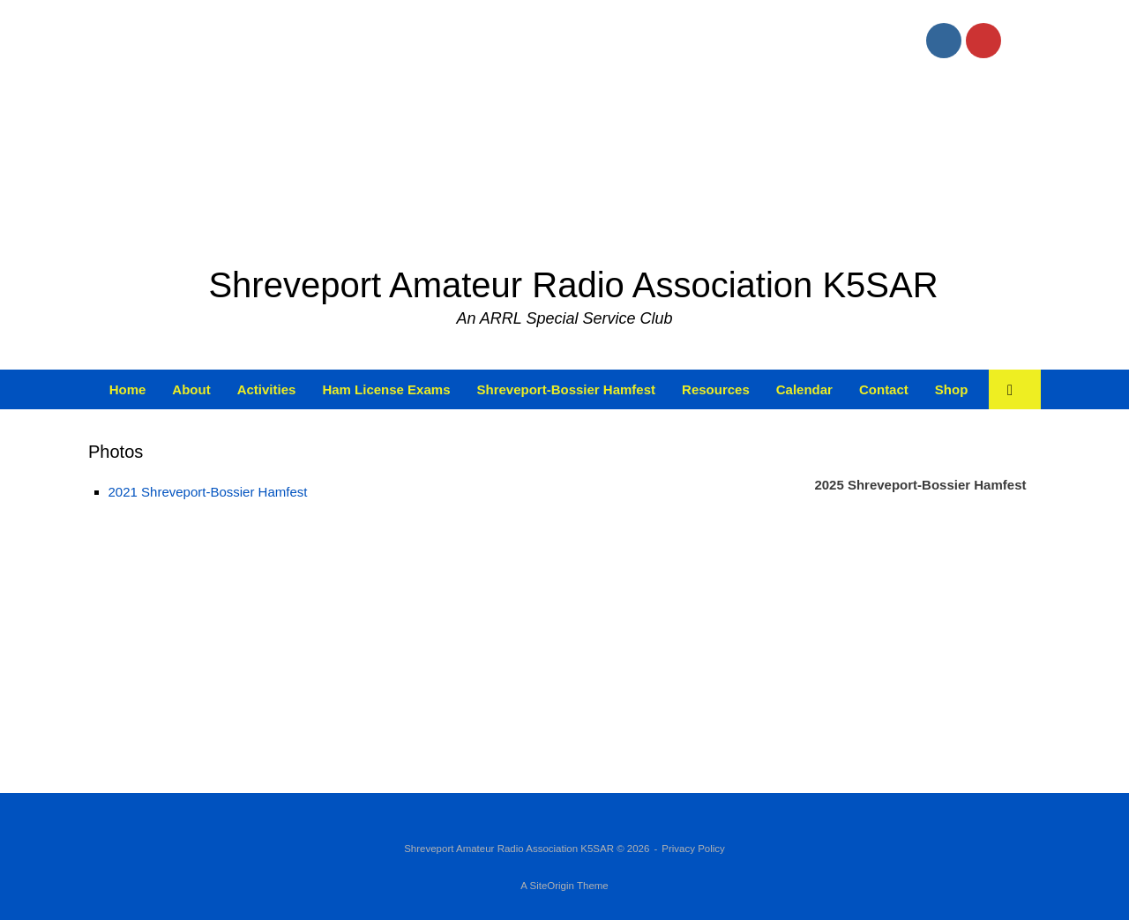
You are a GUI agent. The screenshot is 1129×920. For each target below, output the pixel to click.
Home (127, 389)
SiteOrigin (551, 885)
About (191, 389)
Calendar (804, 389)
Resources (716, 389)
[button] (1015, 389)
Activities (266, 389)
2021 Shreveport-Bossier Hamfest (208, 491)
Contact (883, 389)
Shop (951, 389)
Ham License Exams (386, 389)
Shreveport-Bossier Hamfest (565, 389)
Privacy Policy (693, 848)
